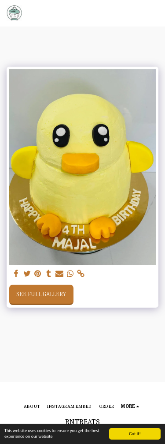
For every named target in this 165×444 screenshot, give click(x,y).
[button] (153, 13)
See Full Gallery (41, 294)
